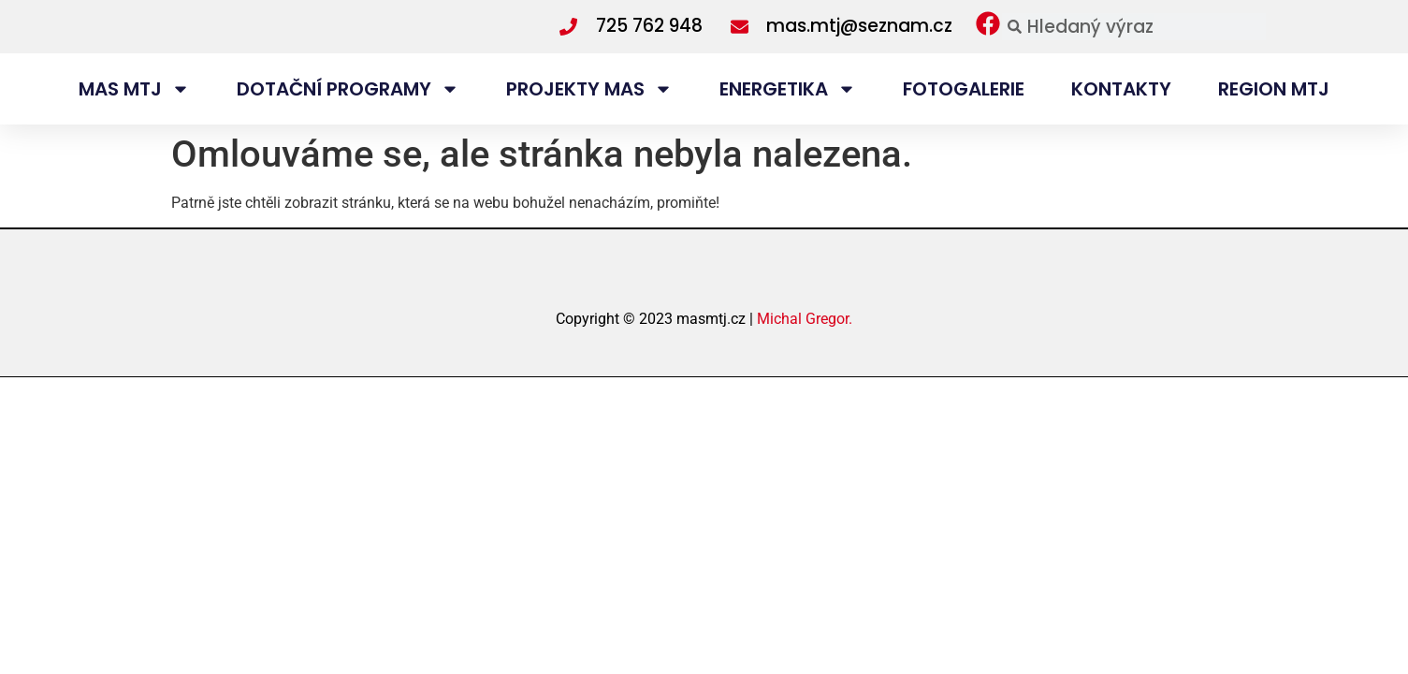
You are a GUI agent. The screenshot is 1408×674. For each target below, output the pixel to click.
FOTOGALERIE (963, 123)
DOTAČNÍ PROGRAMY (348, 123)
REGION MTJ (1273, 123)
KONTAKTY (1121, 123)
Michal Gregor (803, 385)
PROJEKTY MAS (589, 123)
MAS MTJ (134, 123)
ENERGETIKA (787, 123)
